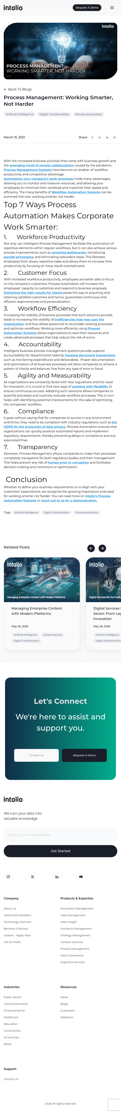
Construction (12, 1030)
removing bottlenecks (68, 252)
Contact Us (36, 755)
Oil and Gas (11, 1037)
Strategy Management (76, 935)
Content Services (72, 942)
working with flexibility (90, 386)
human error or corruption (68, 462)
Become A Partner (16, 928)
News (64, 997)
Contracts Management (76, 928)
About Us (10, 908)
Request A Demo (87, 7)
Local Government (16, 1004)
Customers (68, 1010)
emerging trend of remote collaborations (42, 165)
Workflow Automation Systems (76, 192)
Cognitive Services (73, 962)
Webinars (67, 1017)
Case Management (73, 915)
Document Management (77, 908)
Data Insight (69, 922)
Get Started (60, 851)
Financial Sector (14, 1010)
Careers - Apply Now (17, 935)
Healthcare (11, 1017)
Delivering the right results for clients (33, 293)
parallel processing (18, 257)
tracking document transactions (90, 355)
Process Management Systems (28, 170)
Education (10, 1024)
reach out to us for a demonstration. (69, 500)
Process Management (75, 948)
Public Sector (12, 997)
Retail (7, 1044)
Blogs (64, 1004)
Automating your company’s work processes (38, 179)
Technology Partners (17, 922)
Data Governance (72, 955)
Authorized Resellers (17, 915)
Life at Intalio (12, 942)
